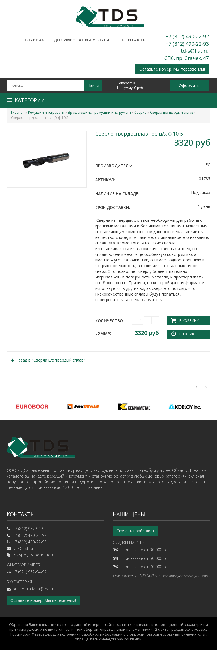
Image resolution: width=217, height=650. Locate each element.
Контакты (134, 40)
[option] (32, 406)
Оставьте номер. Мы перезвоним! (172, 69)
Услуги (101, 40)
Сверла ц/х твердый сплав (171, 112)
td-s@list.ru (195, 50)
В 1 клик (186, 334)
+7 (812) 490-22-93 (187, 43)
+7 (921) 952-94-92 (29, 572)
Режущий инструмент (46, 112)
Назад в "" (48, 360)
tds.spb (19, 555)
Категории (26, 100)
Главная (35, 40)
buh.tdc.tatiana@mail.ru (34, 589)
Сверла (140, 112)
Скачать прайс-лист (135, 530)
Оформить (189, 85)
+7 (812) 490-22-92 (187, 36)
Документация (68, 40)
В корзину (189, 320)
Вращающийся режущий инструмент (99, 112)
